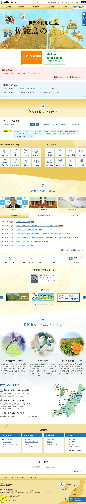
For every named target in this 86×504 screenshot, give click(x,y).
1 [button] (37, 46)
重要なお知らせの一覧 (62, 77)
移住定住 (53, 131)
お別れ (36, 165)
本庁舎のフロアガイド (31, 442)
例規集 (27, 444)
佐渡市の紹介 (50, 439)
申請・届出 (49, 155)
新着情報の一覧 (67, 250)
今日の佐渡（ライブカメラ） (32, 262)
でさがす (47, 124)
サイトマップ (44, 2)
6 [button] (49, 46)
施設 (70, 165)
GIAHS (22, 131)
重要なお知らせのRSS (78, 77)
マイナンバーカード (39, 134)
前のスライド (1, 297)
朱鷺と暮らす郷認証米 (43, 131)
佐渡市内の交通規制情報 (23, 222)
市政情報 (21, 7)
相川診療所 (55, 134)
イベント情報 (81, 155)
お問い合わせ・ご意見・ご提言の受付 (10, 496)
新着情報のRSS (79, 250)
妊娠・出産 (5, 155)
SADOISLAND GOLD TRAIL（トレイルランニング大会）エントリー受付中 (37, 92)
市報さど (54, 262)
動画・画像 (49, 165)
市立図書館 (62, 134)
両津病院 (48, 134)
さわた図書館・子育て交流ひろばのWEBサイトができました (33, 88)
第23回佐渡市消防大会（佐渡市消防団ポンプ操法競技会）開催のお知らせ (37, 226)
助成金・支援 (60, 165)
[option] (17, 297)
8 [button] (52, 304)
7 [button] (51, 46)
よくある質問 (70, 155)
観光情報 (36, 7)
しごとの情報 (50, 7)
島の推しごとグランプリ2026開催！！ (27, 230)
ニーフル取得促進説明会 (23, 245)
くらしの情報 (7, 7)
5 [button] (46, 46)
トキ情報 (64, 7)
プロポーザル (17, 136)
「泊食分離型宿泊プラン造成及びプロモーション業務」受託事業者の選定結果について (41, 234)
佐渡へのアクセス (10, 385)
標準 (69, 2)
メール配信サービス (30, 446)
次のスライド (84, 297)
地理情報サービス (52, 444)
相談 (60, 155)
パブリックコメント (9, 439)
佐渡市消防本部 (71, 134)
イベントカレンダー (28, 136)
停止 (34, 46)
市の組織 (27, 439)
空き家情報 (60, 131)
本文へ (37, 2)
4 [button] (44, 46)
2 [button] (39, 46)
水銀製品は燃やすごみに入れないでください (29, 73)
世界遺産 (16, 131)
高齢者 (26, 165)
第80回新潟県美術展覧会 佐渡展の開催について (30, 241)
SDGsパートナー (27, 134)
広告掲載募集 (77, 471)
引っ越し (26, 155)
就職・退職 (5, 165)
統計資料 (49, 442)
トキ (35, 131)
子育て (15, 155)
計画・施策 (81, 165)
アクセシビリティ (31, 477)
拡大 (66, 2)
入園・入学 (36, 155)
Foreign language (52, 2)
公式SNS (76, 262)
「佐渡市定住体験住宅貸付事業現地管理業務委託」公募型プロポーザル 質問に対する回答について (45, 237)
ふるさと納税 (17, 134)
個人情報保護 (20, 477)
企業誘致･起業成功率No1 (71, 131)
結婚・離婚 (15, 165)
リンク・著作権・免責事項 (7, 477)
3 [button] (42, 46)
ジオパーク (29, 131)
